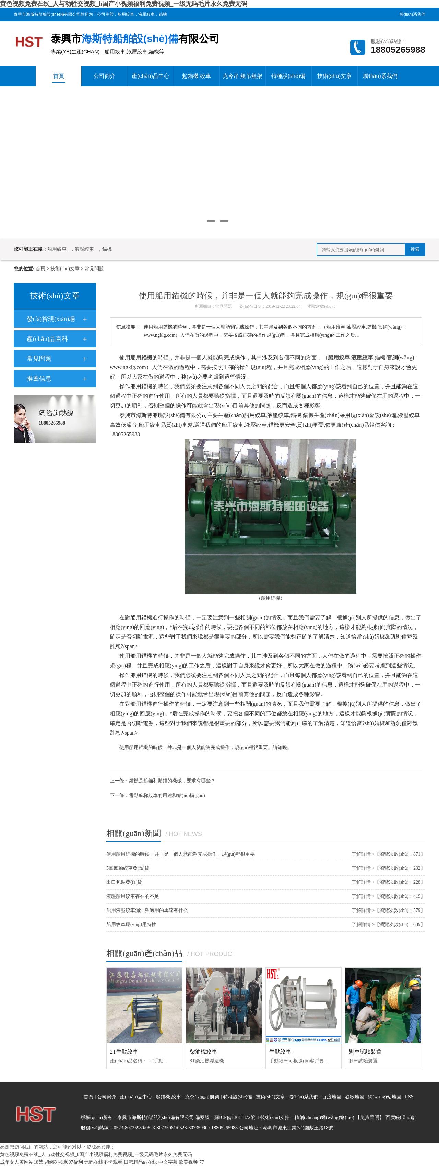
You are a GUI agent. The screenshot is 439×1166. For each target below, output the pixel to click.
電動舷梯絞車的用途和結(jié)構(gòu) (167, 795)
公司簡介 (105, 76)
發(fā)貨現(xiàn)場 (51, 319)
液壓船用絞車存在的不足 (132, 896)
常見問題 (94, 268)
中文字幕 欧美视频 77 (181, 1162)
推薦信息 (39, 378)
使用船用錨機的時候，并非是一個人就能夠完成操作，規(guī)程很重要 (180, 854)
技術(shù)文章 (334, 76)
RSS (409, 1096)
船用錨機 (141, 704)
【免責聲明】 (369, 1117)
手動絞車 (280, 1052)
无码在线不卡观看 (103, 1162)
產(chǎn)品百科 (47, 338)
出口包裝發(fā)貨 (124, 882)
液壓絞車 (146, 14)
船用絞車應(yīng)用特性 (131, 924)
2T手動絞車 (124, 1052)
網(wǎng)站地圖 (385, 1096)
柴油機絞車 (203, 1052)
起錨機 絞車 (196, 76)
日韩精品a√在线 (140, 1162)
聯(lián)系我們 (412, 14)
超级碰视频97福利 (64, 1162)
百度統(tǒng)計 (401, 1117)
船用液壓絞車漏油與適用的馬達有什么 (147, 910)
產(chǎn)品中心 (150, 76)
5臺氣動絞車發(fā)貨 (127, 868)
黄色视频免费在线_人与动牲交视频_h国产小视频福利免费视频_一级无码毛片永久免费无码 (123, 3)
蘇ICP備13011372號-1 (236, 1117)
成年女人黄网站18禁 (21, 1162)
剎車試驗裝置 (365, 1052)
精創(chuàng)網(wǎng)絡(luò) (324, 1117)
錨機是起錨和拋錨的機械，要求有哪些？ (172, 780)
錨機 (163, 14)
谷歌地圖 (354, 1096)
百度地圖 (331, 1096)
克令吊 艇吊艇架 (242, 76)
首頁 (58, 78)
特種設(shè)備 (288, 76)
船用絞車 (126, 14)
